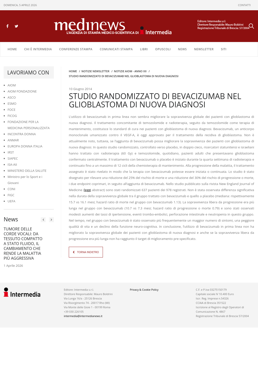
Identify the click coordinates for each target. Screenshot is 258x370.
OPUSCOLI (163, 49)
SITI (224, 49)
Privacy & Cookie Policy (144, 289)
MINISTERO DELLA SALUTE (27, 170)
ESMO (12, 103)
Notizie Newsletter (95, 71)
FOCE (11, 109)
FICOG (12, 115)
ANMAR (13, 140)
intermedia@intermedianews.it (83, 316)
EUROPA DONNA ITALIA (25, 146)
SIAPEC (13, 158)
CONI (11, 189)
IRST (11, 152)
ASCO (12, 97)
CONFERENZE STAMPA (75, 49)
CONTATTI (244, 5)
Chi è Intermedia (38, 49)
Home (12, 49)
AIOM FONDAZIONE (22, 91)
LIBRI (144, 49)
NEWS (182, 49)
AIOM (12, 85)
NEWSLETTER (204, 49)
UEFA (11, 201)
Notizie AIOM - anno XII (130, 71)
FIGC (11, 195)
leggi (87, 190)
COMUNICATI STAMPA (116, 49)
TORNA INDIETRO (88, 252)
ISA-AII (12, 164)
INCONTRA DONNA (22, 134)
